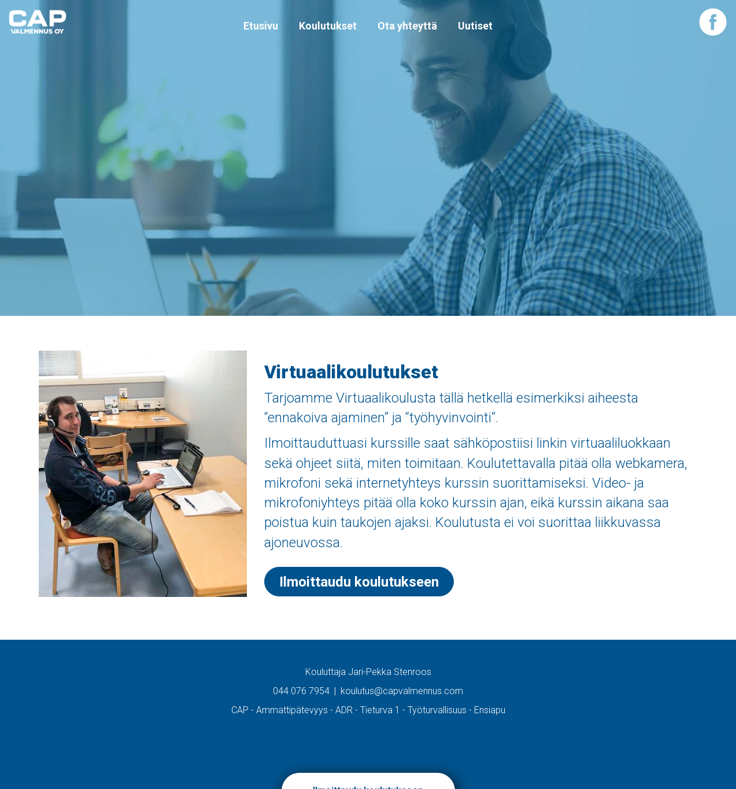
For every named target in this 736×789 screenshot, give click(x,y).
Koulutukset (328, 26)
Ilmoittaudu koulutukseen (359, 582)
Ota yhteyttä (407, 26)
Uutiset (475, 26)
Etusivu (260, 26)
